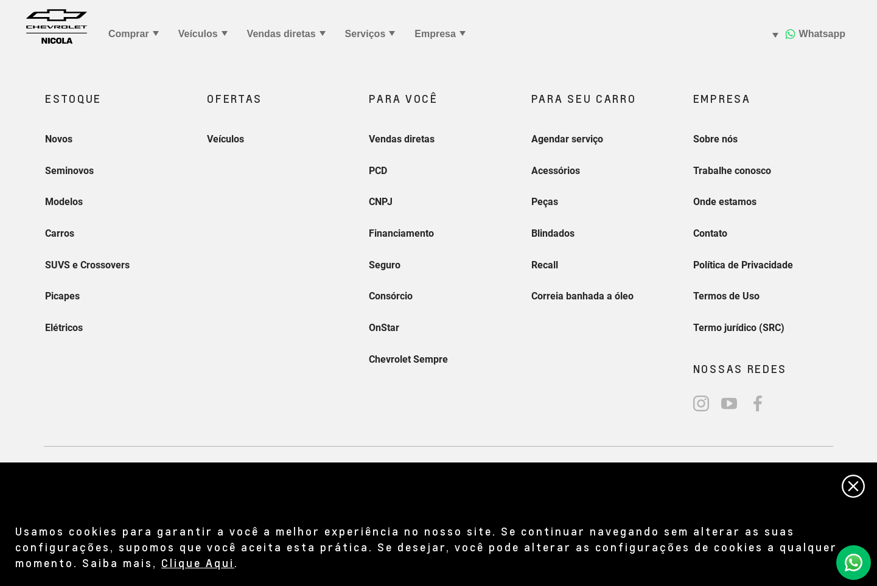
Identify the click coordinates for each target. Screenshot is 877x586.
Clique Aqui (197, 563)
